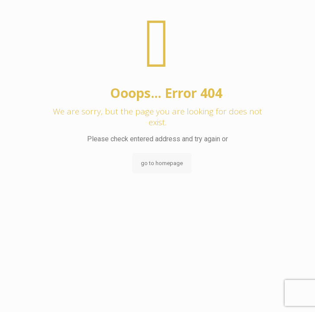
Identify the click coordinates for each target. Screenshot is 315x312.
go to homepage (162, 163)
